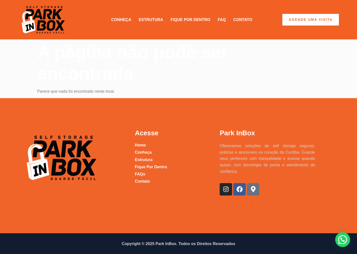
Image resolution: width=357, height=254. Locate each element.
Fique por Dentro (190, 20)
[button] (342, 239)
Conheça (121, 20)
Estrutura (151, 20)
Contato (242, 20)
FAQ (222, 20)
